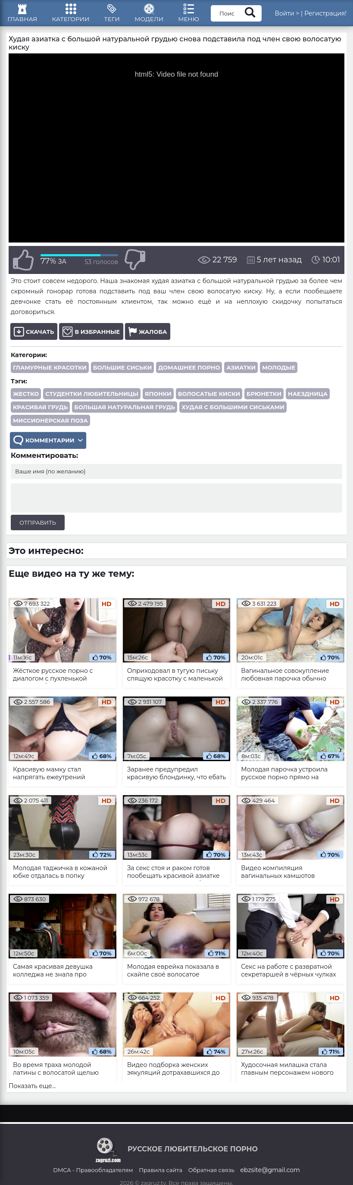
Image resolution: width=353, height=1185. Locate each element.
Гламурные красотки (50, 371)
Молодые (278, 371)
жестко (26, 398)
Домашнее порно (189, 371)
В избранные (91, 336)
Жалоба (147, 336)
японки (158, 398)
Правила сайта (160, 1174)
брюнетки (264, 398)
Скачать (34, 336)
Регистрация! (325, 15)
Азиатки (241, 371)
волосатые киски (209, 398)
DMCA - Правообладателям (93, 1174)
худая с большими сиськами (232, 411)
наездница (308, 398)
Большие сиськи (122, 371)
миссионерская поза (50, 424)
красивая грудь (40, 411)
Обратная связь (211, 1174)
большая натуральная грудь (124, 411)
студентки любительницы (91, 398)
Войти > (287, 15)
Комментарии (48, 445)
